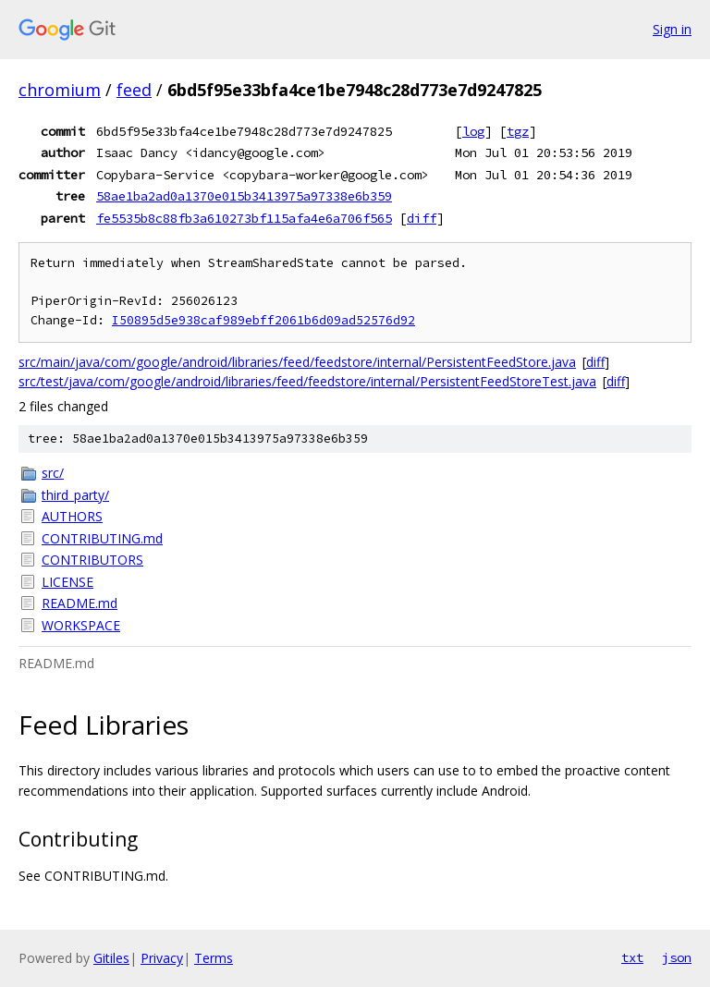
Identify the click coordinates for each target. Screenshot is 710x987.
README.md (79, 603)
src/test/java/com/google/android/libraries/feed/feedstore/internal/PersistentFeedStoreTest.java (307, 381)
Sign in (672, 29)
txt (632, 957)
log (473, 131)
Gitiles (111, 958)
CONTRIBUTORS (92, 559)
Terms (213, 958)
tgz (518, 131)
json (677, 957)
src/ (53, 472)
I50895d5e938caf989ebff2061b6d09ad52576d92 (263, 320)
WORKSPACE (81, 625)
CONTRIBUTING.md (102, 538)
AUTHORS (72, 516)
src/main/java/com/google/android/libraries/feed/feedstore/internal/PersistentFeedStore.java (297, 362)
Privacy (162, 958)
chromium (59, 90)
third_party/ (75, 495)
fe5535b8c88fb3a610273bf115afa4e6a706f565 (244, 218)
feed (134, 90)
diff (421, 218)
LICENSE (67, 582)
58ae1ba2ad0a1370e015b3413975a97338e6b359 (244, 196)
